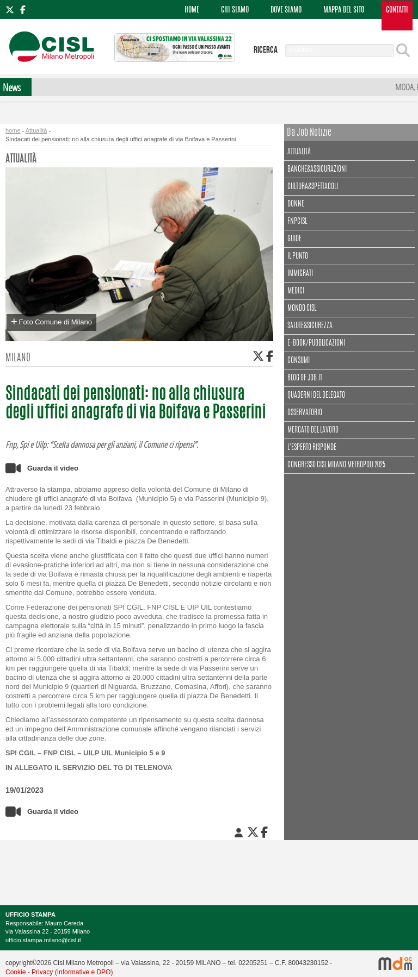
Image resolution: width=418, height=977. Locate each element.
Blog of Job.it (304, 378)
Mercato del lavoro (313, 430)
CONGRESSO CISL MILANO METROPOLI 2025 (336, 465)
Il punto (297, 256)
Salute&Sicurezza (310, 326)
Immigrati (300, 274)
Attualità (36, 130)
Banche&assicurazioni (317, 169)
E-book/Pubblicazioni (316, 343)
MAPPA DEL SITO (343, 10)
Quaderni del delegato (316, 395)
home (13, 130)
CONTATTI (397, 10)
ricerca (266, 50)
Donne (295, 204)
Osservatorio (304, 413)
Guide (294, 239)
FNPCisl (297, 222)
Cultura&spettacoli (314, 185)
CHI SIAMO (235, 10)
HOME (192, 10)
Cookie (15, 972)
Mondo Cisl (301, 308)
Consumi (298, 361)
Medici (295, 291)
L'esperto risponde (311, 448)
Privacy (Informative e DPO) (72, 972)
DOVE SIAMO (286, 10)
